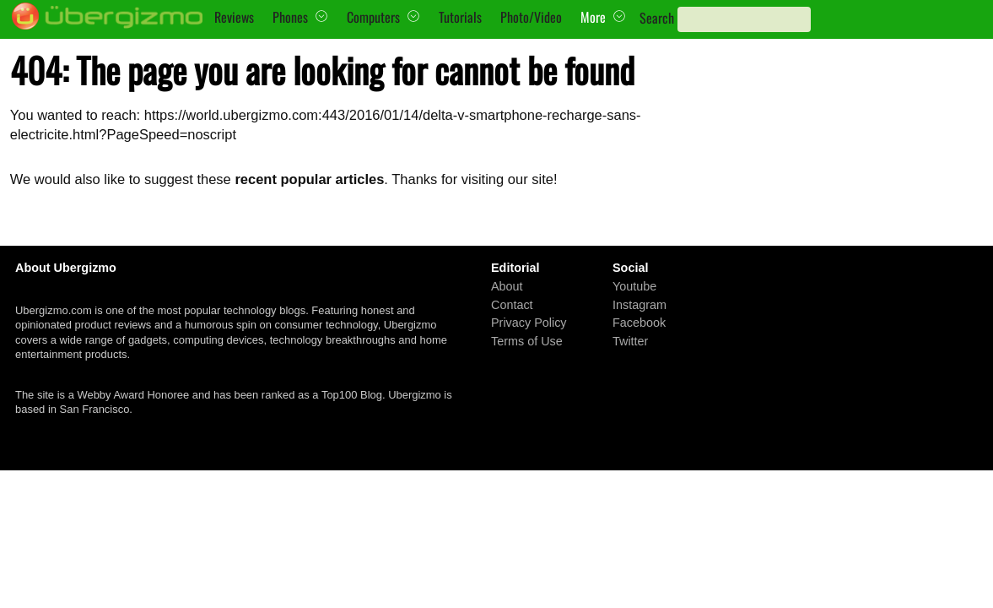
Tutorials (460, 17)
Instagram (639, 305)
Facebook (639, 322)
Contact (512, 305)
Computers (373, 17)
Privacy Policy (529, 322)
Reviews (234, 17)
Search (657, 18)
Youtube (634, 286)
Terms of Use (527, 341)
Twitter (630, 341)
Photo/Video (531, 17)
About (507, 286)
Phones (290, 17)
